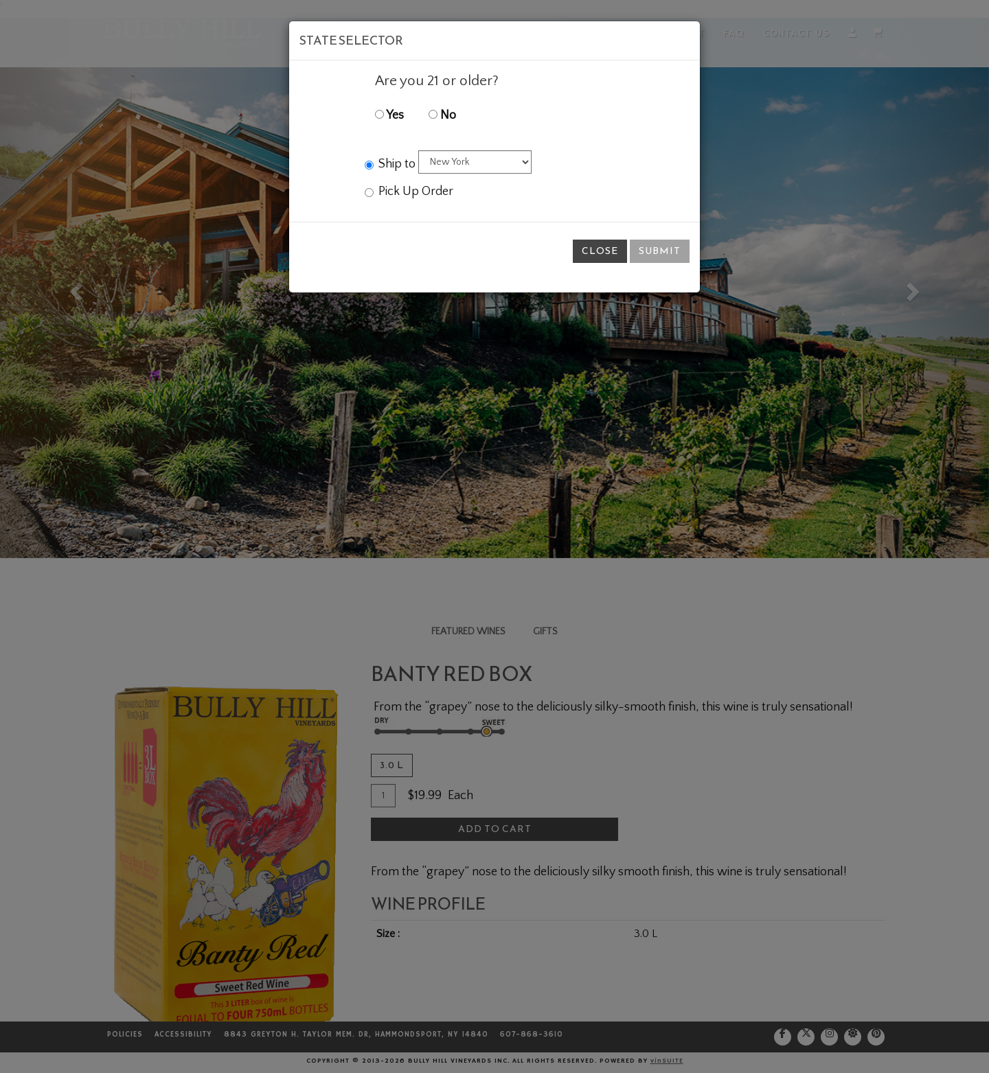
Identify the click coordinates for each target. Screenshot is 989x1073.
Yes (389, 115)
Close (600, 251)
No (442, 115)
